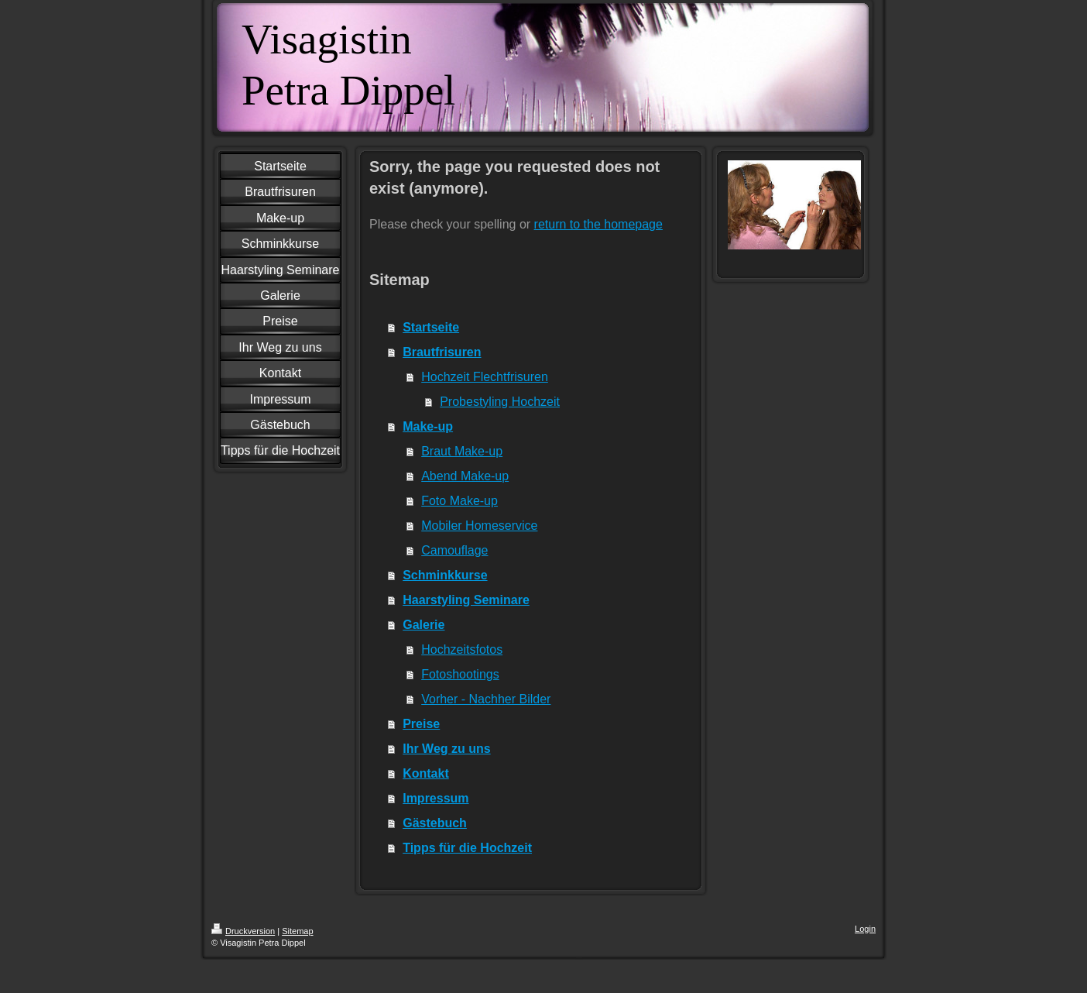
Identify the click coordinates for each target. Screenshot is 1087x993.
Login (865, 928)
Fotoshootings (460, 674)
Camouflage (454, 550)
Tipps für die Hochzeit (467, 847)
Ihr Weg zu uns (446, 748)
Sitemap (297, 931)
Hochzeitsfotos (461, 649)
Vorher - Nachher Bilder (485, 699)
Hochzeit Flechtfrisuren (484, 376)
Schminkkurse (445, 575)
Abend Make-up (465, 476)
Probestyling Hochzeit (500, 401)
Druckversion (243, 931)
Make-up (428, 426)
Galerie (423, 624)
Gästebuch (435, 823)
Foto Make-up (459, 500)
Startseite (431, 327)
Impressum (435, 798)
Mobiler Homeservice (479, 525)
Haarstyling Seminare (466, 599)
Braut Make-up (461, 451)
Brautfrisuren (442, 352)
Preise (421, 723)
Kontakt (426, 773)
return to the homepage (598, 224)
